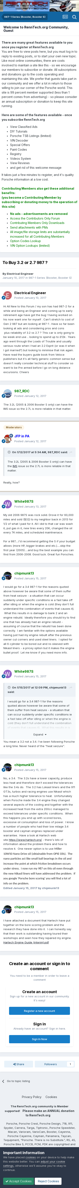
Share (18, 1064)
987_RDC (54, 452)
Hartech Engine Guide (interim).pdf (26, 942)
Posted (30, 297)
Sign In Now (39, 1039)
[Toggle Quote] (9, 452)
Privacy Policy (32, 1097)
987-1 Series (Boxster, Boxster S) (50, 277)
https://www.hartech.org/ (25, 839)
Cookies (51, 1097)
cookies (30, 1157)
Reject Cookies (48, 1181)
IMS (15, 466)
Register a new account (39, 1011)
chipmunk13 (57, 687)
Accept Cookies (18, 1181)
